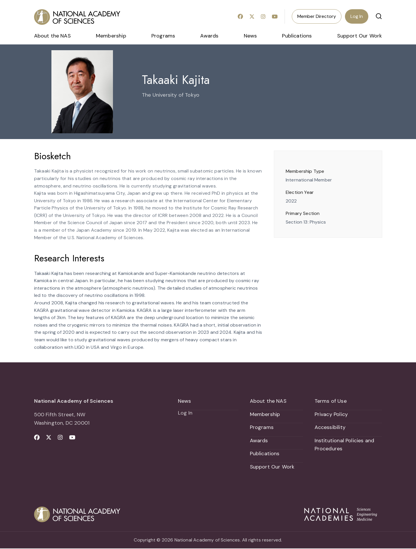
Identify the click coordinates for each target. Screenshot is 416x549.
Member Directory (316, 16)
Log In (356, 16)
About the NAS (52, 35)
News (250, 35)
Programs (163, 35)
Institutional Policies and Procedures (344, 445)
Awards (209, 35)
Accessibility (330, 427)
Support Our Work (359, 35)
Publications (297, 35)
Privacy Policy (331, 414)
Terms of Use (331, 401)
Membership (111, 35)
